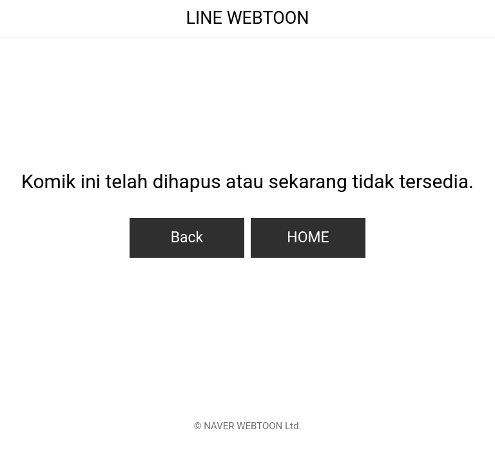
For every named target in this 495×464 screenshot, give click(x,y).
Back (187, 237)
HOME (308, 237)
